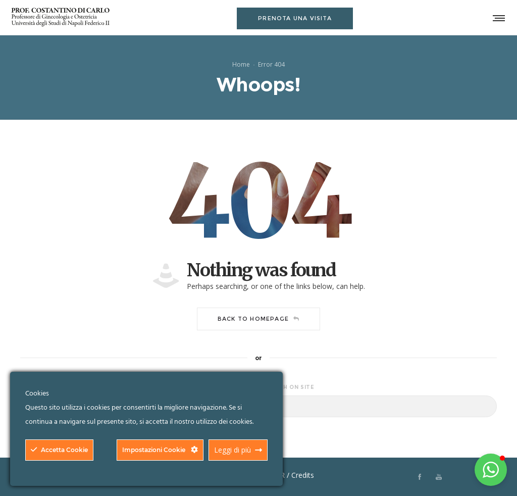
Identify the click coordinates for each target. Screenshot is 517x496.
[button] (491, 470)
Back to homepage (258, 318)
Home (241, 64)
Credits (302, 475)
